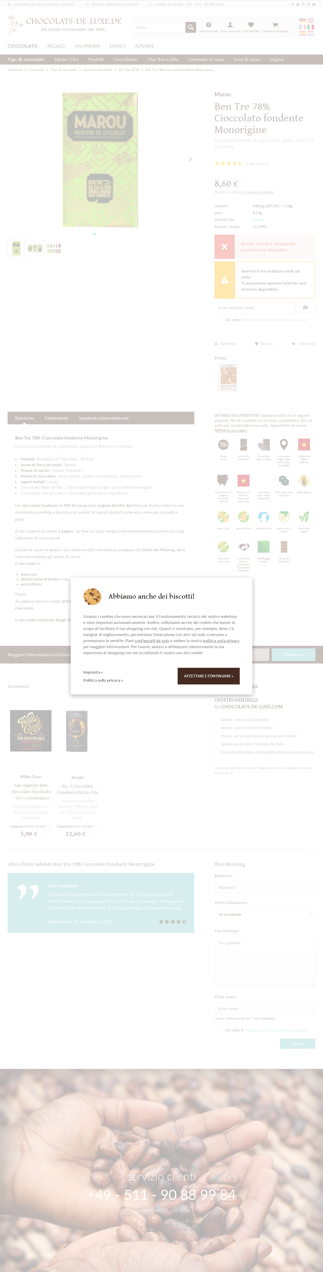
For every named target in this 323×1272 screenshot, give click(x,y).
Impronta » (93, 672)
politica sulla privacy (221, 640)
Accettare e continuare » (208, 676)
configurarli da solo (151, 640)
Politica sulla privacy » (103, 680)
